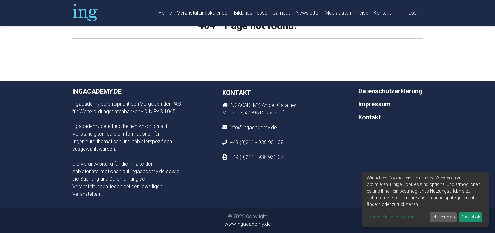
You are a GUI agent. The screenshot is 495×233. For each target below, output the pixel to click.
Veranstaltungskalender (203, 14)
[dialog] (425, 199)
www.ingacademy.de (247, 224)
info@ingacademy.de (253, 128)
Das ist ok (470, 216)
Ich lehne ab (443, 216)
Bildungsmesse (250, 14)
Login (414, 14)
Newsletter (308, 14)
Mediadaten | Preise (346, 14)
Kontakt (382, 14)
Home (165, 14)
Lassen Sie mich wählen (390, 216)
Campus (281, 14)
